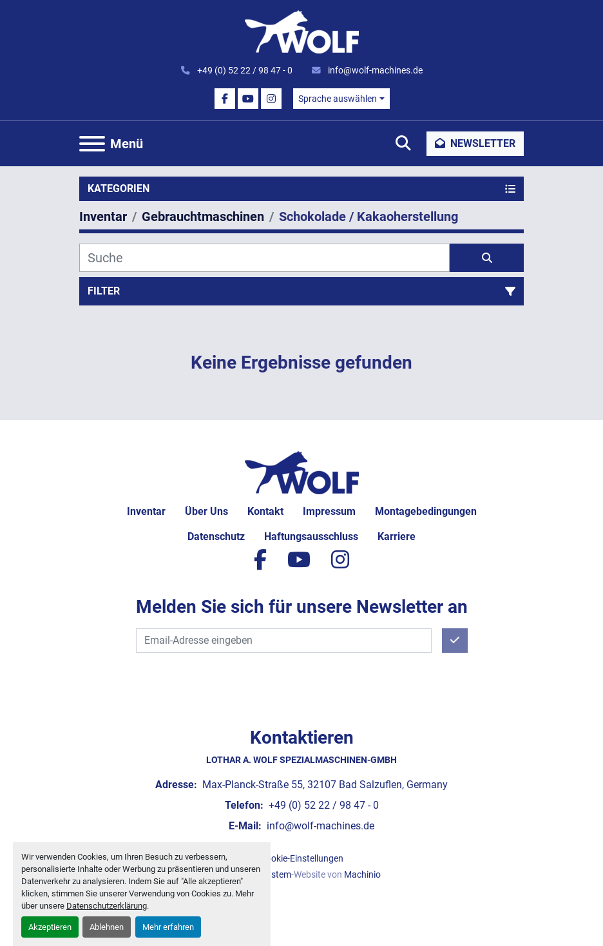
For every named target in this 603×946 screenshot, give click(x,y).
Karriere (397, 536)
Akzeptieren (50, 927)
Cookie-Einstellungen (301, 858)
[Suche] (264, 258)
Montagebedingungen (426, 511)
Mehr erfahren (168, 927)
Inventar (146, 511)
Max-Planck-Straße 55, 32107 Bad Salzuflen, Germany (324, 784)
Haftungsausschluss (311, 536)
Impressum (329, 511)
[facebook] (225, 98)
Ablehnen (107, 927)
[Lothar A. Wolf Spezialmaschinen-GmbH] (302, 472)
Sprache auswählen (337, 98)
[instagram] (271, 98)
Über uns (206, 511)
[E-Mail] (284, 640)
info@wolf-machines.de (374, 70)
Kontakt (265, 511)
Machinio (362, 874)
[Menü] (92, 143)
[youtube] (248, 98)
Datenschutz (216, 536)
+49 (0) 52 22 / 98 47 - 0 (243, 70)
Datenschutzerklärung (106, 906)
